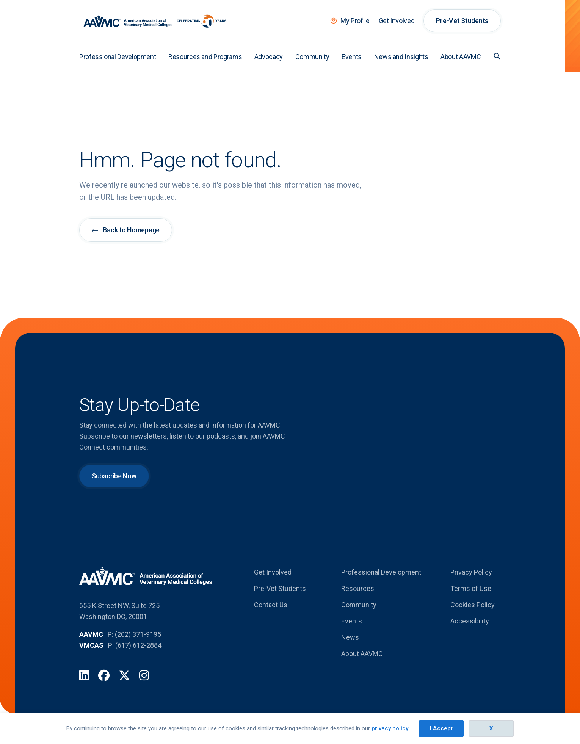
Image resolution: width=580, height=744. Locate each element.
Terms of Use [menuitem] (470, 588)
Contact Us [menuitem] (270, 605)
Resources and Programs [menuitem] (205, 57)
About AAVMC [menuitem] (460, 57)
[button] (497, 56)
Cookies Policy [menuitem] (472, 605)
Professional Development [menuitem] (117, 57)
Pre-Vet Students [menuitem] (462, 21)
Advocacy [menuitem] (268, 57)
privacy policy (390, 728)
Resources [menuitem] (357, 588)
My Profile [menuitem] (354, 21)
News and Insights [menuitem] (401, 57)
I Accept (441, 728)
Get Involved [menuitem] (397, 21)
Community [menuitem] (312, 57)
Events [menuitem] (352, 57)
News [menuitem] (350, 637)
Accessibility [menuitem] (469, 621)
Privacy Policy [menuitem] (471, 572)
